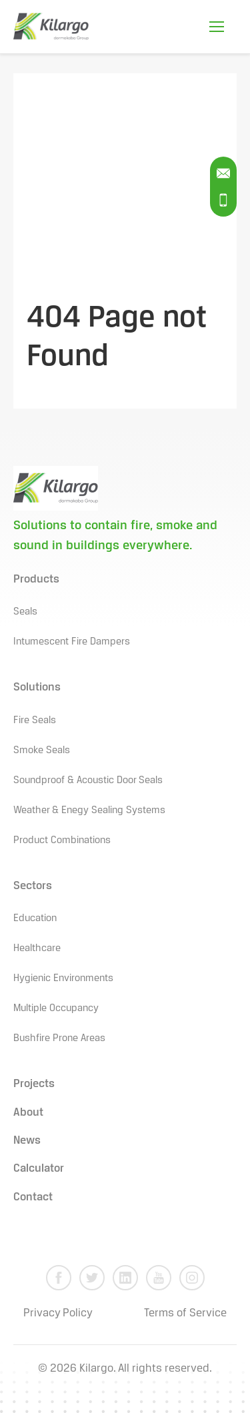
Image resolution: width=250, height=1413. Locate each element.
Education (35, 918)
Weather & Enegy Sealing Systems (89, 810)
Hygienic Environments (63, 978)
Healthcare (37, 948)
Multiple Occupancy (56, 1008)
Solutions (37, 687)
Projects (34, 1084)
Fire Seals (34, 720)
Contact (33, 1197)
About (28, 1112)
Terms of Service (185, 1313)
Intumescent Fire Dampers (71, 642)
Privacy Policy (58, 1313)
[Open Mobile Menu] (217, 27)
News (27, 1140)
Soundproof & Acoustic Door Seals (88, 780)
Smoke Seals (41, 750)
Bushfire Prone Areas (59, 1038)
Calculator (38, 1168)
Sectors (32, 886)
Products (36, 579)
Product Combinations (62, 840)
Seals (25, 612)
